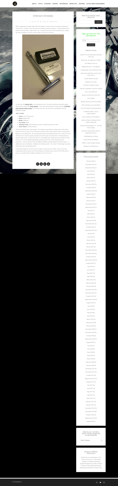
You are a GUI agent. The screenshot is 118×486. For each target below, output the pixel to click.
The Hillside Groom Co (91, 63)
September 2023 (90, 191)
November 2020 (90, 253)
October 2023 (90, 187)
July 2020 (90, 266)
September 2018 (90, 339)
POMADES (47, 3)
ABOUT (34, 3)
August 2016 (90, 421)
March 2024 (90, 177)
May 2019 (90, 312)
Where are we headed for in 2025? (91, 60)
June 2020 (90, 270)
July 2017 (89, 385)
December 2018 (90, 329)
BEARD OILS (73, 3)
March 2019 (89, 319)
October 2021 (90, 227)
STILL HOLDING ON (91, 92)
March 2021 (90, 240)
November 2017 (90, 372)
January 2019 (90, 326)
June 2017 (90, 388)
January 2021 (90, 247)
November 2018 (90, 332)
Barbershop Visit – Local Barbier (91, 66)
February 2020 (90, 283)
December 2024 (90, 164)
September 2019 (90, 299)
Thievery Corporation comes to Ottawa (91, 88)
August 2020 (90, 263)
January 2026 (90, 161)
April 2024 (90, 174)
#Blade (51, 21)
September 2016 (90, 418)
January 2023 (90, 200)
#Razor (56, 21)
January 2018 (90, 365)
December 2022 (90, 204)
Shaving (44, 21)
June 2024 (90, 171)
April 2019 (90, 316)
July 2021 (90, 233)
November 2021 (90, 224)
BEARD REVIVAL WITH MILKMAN (91, 101)
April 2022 (90, 214)
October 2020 (90, 256)
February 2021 (90, 243)
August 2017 (89, 382)
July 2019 (90, 306)
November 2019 (90, 293)
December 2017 (90, 368)
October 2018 (90, 335)
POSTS (40, 3)
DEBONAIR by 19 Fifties (91, 136)
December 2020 (90, 250)
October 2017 (90, 375)
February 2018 (90, 362)
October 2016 (90, 415)
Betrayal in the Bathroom (91, 146)
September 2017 (90, 378)
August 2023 (90, 194)
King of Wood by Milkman (91, 139)
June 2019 (90, 309)
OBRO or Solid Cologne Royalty (91, 143)
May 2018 (90, 352)
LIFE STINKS (91, 98)
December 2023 (90, 184)
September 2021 (90, 230)
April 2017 (90, 395)
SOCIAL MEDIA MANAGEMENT (95, 3)
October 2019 (90, 296)
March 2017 (90, 398)
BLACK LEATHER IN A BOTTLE (91, 95)
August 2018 (90, 342)
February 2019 (90, 322)
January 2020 (90, 286)
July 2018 (90, 345)
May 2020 (90, 273)
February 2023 (90, 197)
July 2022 (90, 210)
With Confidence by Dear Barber (91, 105)
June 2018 (90, 349)
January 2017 (90, 405)
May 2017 (90, 391)
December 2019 (90, 289)
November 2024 (90, 168)
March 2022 (90, 217)
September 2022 (90, 207)
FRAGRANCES (63, 3)
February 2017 (90, 401)
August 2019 (90, 303)
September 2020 (90, 260)
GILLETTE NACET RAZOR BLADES (91, 108)
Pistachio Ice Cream (91, 82)
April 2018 (90, 355)
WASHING (82, 3)
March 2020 (89, 280)
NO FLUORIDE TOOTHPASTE (91, 117)
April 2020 (90, 276)
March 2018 (90, 359)
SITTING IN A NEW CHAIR (91, 85)
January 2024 (90, 181)
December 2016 (89, 408)
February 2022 (90, 220)
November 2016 (90, 411)
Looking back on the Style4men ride (91, 70)
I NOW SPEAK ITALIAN (91, 78)
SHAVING (55, 3)
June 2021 (90, 237)
